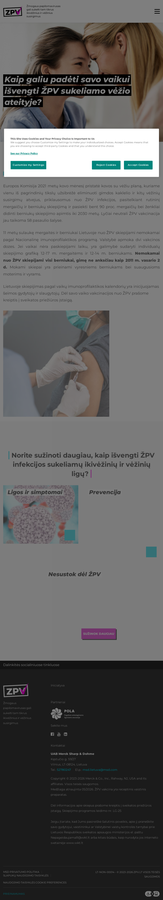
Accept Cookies (138, 164)
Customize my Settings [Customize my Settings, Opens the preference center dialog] (28, 164)
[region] (81, 153)
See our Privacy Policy (24, 153)
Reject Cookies (106, 164)
